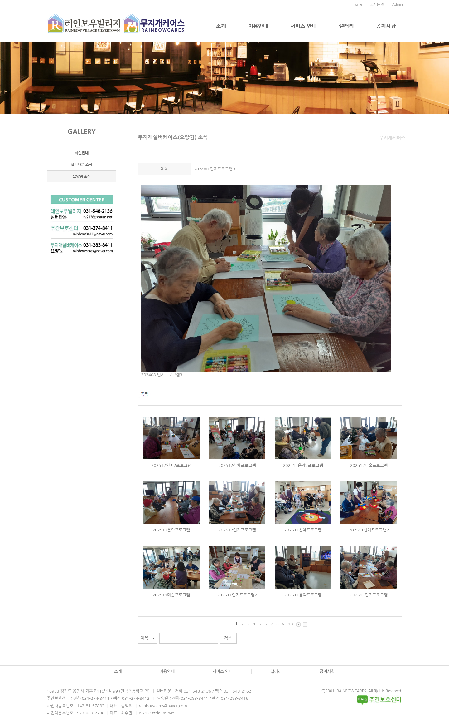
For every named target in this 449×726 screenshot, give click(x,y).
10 (290, 624)
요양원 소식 (82, 176)
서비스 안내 (303, 26)
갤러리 (346, 26)
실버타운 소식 (81, 164)
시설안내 (82, 153)
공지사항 (386, 26)
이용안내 (258, 26)
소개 (221, 26)
